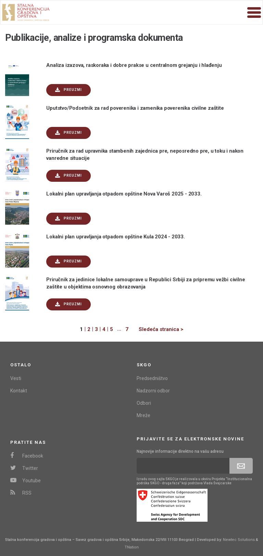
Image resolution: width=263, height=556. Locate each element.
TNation (132, 547)
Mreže (143, 415)
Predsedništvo (152, 378)
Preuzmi (68, 90)
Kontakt (18, 390)
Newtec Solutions (239, 539)
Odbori (144, 403)
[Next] (155, 329)
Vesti (15, 378)
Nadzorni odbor (153, 390)
